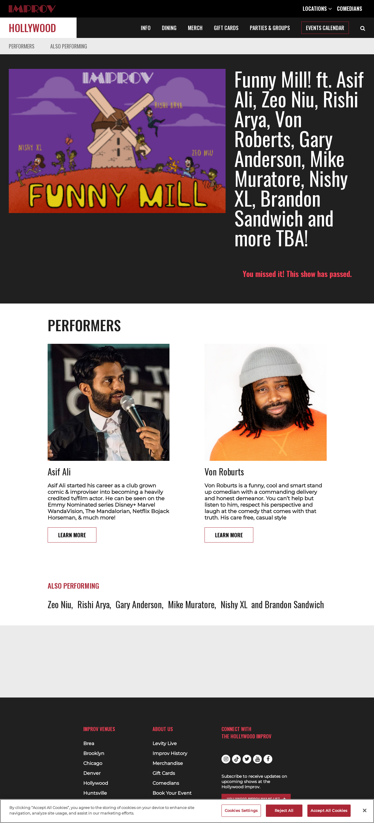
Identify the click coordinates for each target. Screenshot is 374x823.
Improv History (170, 753)
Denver (92, 773)
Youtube (257, 759)
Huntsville (95, 793)
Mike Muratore (191, 564)
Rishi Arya (93, 564)
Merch (195, 28)
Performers (21, 46)
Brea (88, 743)
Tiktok (236, 759)
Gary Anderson (139, 564)
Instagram (225, 759)
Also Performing (68, 46)
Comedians (349, 8)
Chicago (92, 763)
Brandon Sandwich (294, 564)
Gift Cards (226, 28)
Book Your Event (172, 793)
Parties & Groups (270, 28)
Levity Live (165, 743)
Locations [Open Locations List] (317, 8)
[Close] (364, 810)
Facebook (268, 759)
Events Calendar (325, 28)
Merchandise (168, 763)
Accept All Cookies (329, 810)
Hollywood (32, 27)
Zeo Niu (59, 564)
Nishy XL (234, 564)
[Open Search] (362, 28)
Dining (169, 28)
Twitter (247, 759)
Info (145, 28)
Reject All (284, 810)
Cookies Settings (241, 810)
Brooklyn (93, 753)
